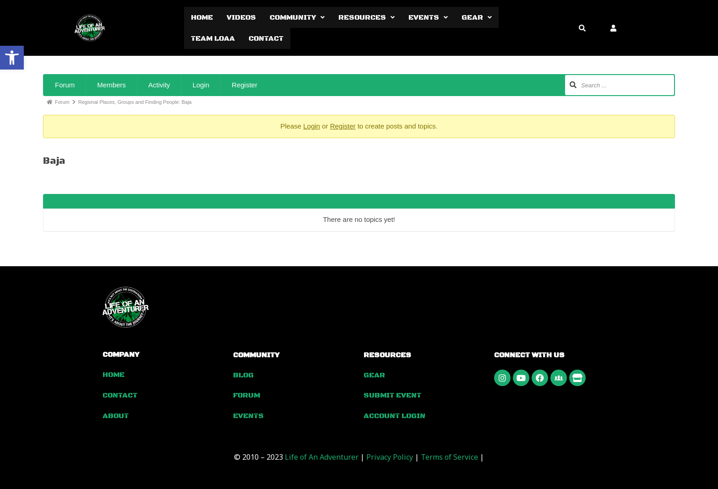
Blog (243, 375)
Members (111, 85)
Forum (65, 85)
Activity (159, 85)
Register (244, 85)
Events (428, 17)
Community (297, 17)
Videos (241, 17)
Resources (366, 17)
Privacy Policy (389, 456)
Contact (266, 38)
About (116, 414)
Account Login (394, 415)
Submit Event (392, 395)
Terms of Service (449, 456)
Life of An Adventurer (322, 456)
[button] (12, 58)
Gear (477, 17)
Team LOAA (213, 38)
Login (200, 85)
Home (202, 17)
